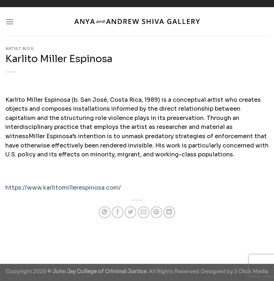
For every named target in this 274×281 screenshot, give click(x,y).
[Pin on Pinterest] (156, 212)
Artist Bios (19, 48)
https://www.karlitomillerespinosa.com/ (63, 187)
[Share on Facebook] (117, 212)
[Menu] (9, 21)
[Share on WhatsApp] (105, 212)
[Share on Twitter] (130, 212)
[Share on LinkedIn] (169, 212)
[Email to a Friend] (143, 212)
